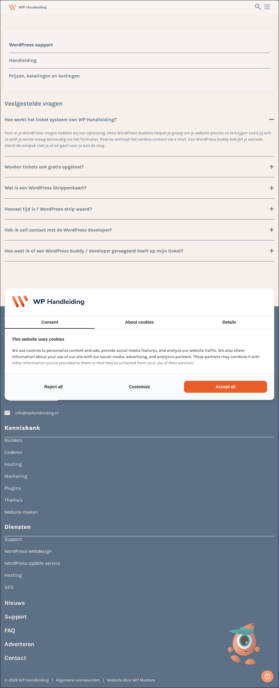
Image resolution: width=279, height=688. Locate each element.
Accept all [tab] (225, 386)
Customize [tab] (139, 386)
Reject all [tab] (53, 386)
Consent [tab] (49, 322)
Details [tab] (229, 322)
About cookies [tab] (139, 322)
